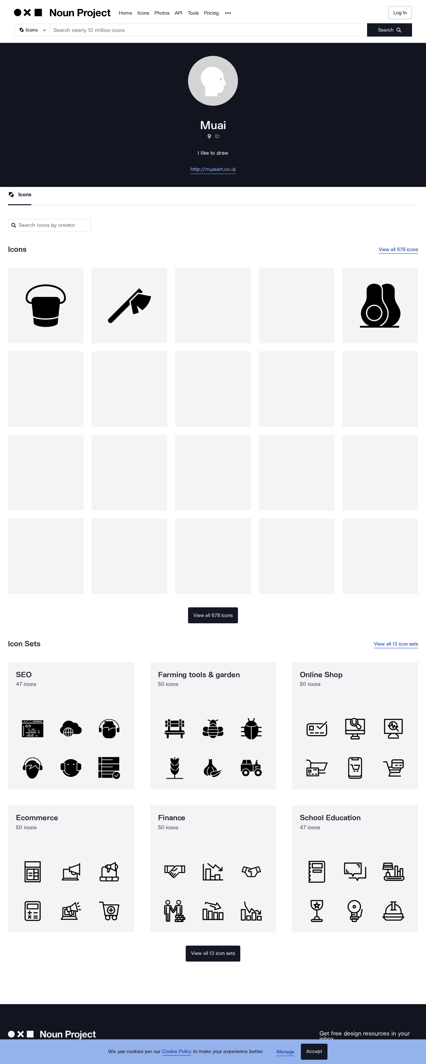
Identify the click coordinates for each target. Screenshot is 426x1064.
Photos (161, 13)
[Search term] (208, 30)
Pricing (211, 13)
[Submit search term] (389, 30)
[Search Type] (31, 30)
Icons (143, 13)
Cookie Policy (177, 1052)
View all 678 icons (398, 249)
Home (125, 13)
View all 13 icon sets (396, 644)
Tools (193, 13)
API (178, 13)
